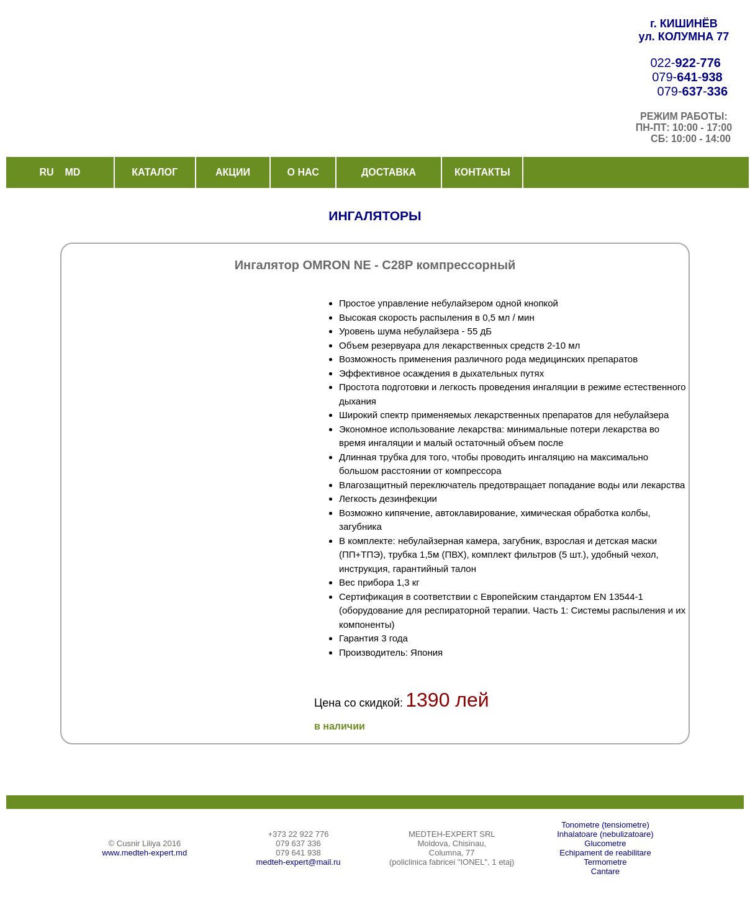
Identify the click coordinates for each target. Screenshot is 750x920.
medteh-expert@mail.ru (298, 862)
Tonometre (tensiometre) (605, 824)
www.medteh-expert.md (145, 852)
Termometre (605, 862)
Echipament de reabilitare (605, 852)
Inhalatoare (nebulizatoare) (605, 834)
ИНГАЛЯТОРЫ (374, 215)
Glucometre (605, 843)
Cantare (605, 871)
